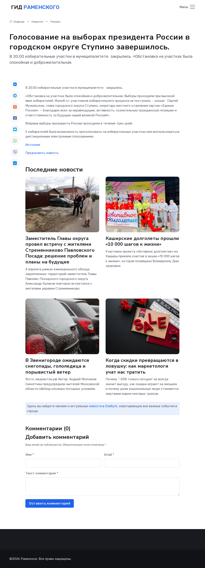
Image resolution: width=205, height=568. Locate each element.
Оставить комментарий (49, 503)
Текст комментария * (41, 473)
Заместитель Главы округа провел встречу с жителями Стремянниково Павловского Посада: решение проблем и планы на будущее (60, 250)
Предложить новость (42, 153)
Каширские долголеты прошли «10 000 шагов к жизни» (142, 241)
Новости (37, 21)
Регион (55, 21)
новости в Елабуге (103, 406)
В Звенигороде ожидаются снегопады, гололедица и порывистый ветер (57, 366)
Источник (32, 145)
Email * (109, 455)
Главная (16, 21)
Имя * (29, 455)
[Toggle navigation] (188, 7)
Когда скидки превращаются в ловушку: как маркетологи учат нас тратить (142, 366)
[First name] (63, 463)
